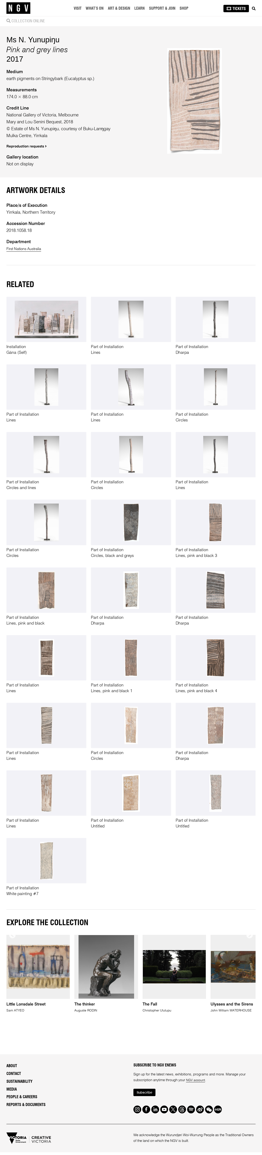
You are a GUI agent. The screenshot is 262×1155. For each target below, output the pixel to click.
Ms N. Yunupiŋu (33, 88)
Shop (184, 8)
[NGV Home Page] (18, 8)
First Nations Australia (26, 346)
